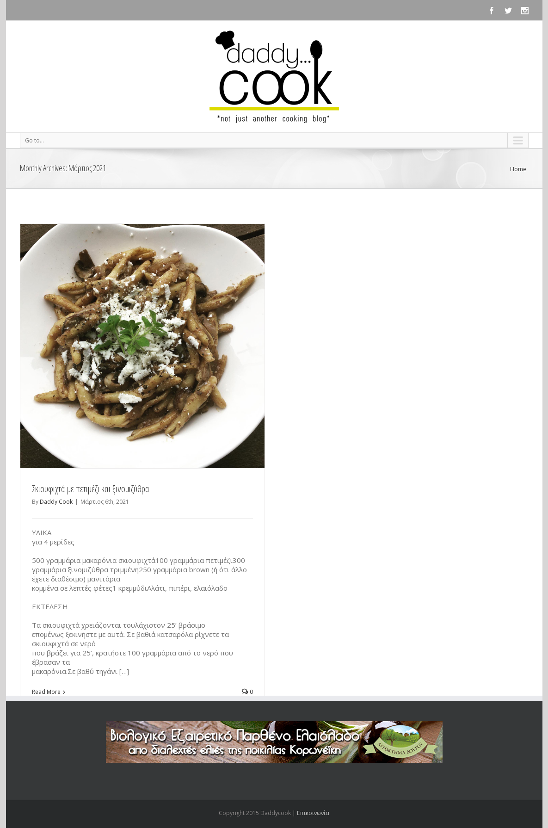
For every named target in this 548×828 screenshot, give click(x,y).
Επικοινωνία (313, 813)
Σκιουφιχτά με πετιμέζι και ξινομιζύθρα (90, 488)
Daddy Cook (56, 502)
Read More (46, 692)
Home (518, 169)
